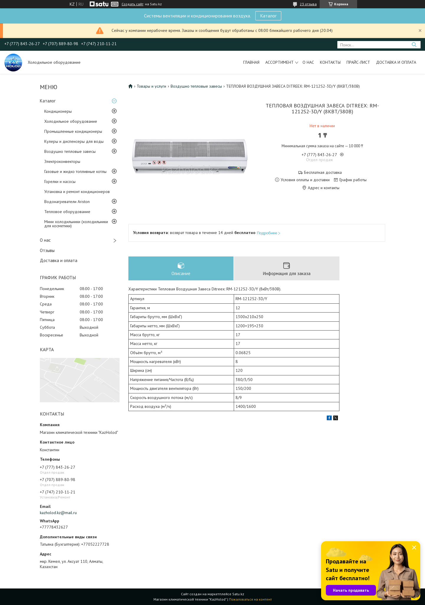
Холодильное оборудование (70, 121)
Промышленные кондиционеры (73, 131)
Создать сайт (132, 4)
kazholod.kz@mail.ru (58, 512)
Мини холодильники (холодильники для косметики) (76, 223)
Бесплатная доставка (323, 172)
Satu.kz (238, 594)
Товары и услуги (151, 86)
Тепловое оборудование (67, 211)
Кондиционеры (58, 111)
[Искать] (414, 44)
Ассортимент (279, 62)
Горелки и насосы (60, 181)
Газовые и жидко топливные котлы (75, 171)
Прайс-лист (358, 62)
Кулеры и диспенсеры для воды (74, 141)
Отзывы (47, 250)
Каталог (268, 16)
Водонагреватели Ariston (67, 201)
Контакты (330, 62)
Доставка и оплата (396, 62)
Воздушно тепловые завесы (70, 151)
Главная (251, 62)
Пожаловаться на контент (250, 599)
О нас (308, 62)
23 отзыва (308, 4)
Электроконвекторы (62, 161)
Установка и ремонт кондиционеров (77, 191)
